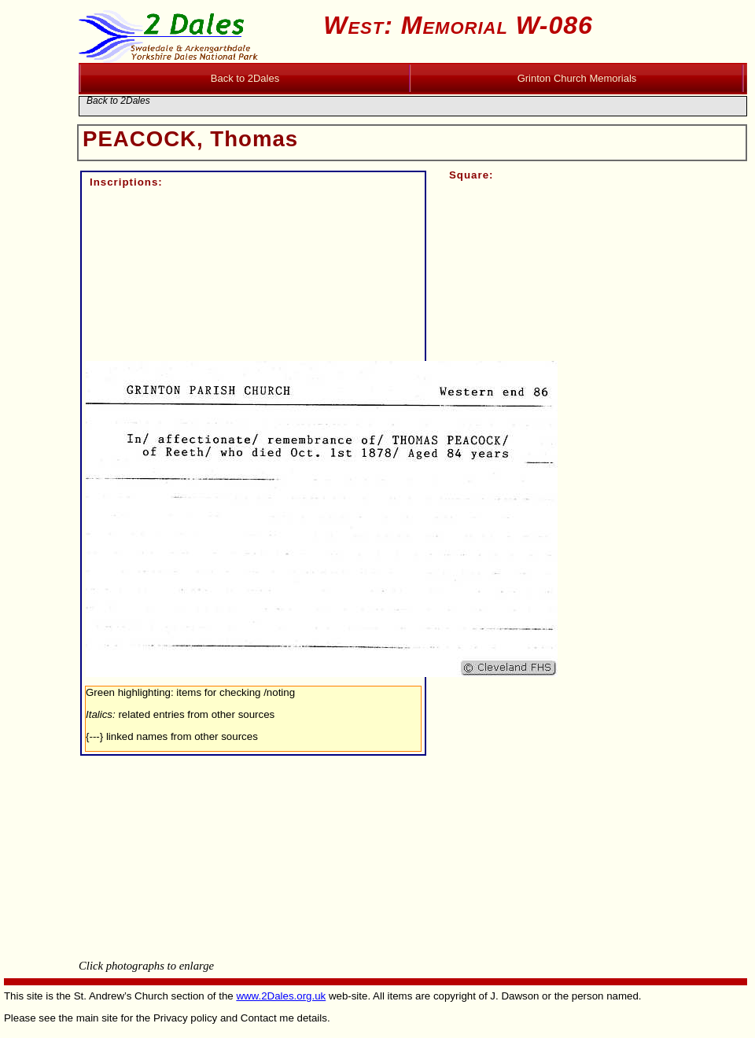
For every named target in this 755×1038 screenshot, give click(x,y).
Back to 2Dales (118, 100)
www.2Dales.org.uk (281, 996)
